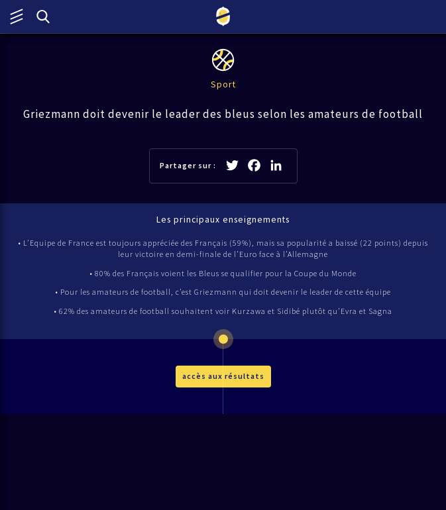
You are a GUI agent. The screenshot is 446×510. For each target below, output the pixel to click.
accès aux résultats (223, 376)
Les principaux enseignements (223, 219)
